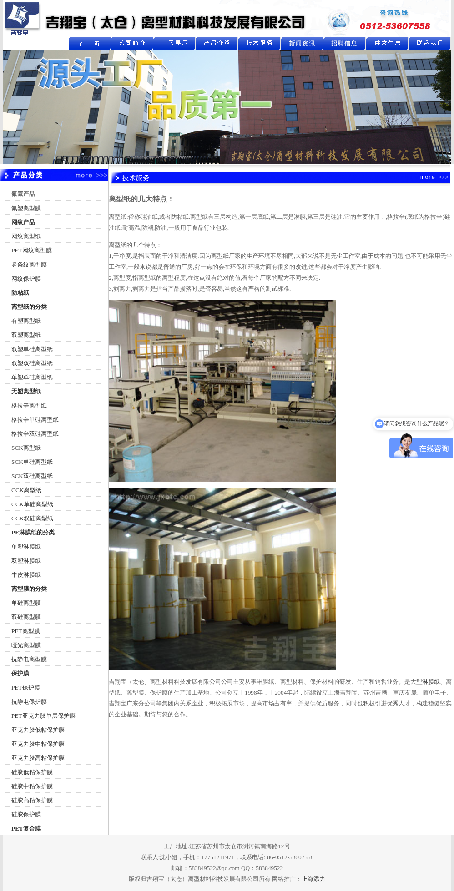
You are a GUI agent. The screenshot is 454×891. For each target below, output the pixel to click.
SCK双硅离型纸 (32, 476)
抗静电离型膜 (29, 659)
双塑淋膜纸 (26, 560)
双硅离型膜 (26, 617)
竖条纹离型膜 (29, 264)
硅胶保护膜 (26, 814)
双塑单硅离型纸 (32, 349)
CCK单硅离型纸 (32, 504)
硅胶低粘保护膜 (32, 772)
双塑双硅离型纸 (32, 363)
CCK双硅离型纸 (32, 518)
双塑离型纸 (26, 335)
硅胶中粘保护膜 (32, 786)
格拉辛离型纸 (29, 405)
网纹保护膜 (26, 278)
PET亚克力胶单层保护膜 (43, 715)
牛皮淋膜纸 (26, 574)
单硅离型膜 (26, 602)
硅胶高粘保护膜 (32, 800)
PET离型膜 (25, 631)
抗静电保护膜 (29, 701)
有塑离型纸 (26, 320)
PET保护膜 (25, 687)
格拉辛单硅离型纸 (35, 419)
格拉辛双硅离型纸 (35, 433)
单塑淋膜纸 (26, 546)
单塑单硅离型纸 (32, 377)
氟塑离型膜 (26, 208)
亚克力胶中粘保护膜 (38, 743)
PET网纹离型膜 (31, 250)
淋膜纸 (431, 681)
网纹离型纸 (26, 236)
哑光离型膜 (26, 645)
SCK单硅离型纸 (32, 461)
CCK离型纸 (26, 490)
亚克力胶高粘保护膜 (38, 758)
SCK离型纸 (26, 447)
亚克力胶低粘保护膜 (38, 729)
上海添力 (313, 879)
